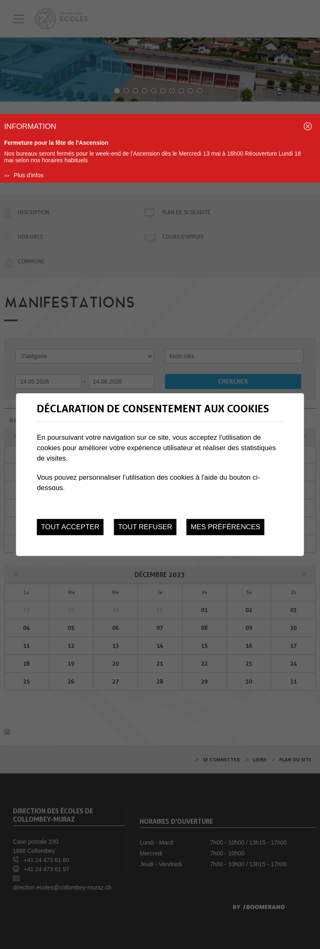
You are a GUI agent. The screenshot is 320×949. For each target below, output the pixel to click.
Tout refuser (145, 527)
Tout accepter (70, 527)
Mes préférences (225, 527)
